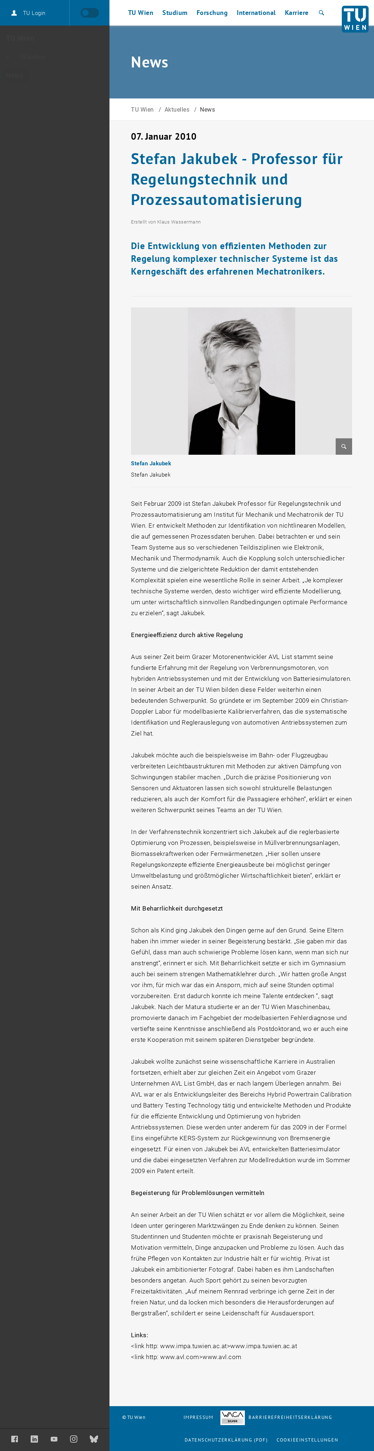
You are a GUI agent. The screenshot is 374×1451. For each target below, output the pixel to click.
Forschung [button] (212, 12)
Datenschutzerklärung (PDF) (226, 1440)
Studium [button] (175, 12)
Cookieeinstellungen (307, 1440)
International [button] (256, 12)
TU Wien (143, 109)
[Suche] (320, 13)
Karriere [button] (297, 12)
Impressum (198, 1417)
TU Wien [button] (141, 12)
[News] (54, 75)
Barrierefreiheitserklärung (276, 1417)
